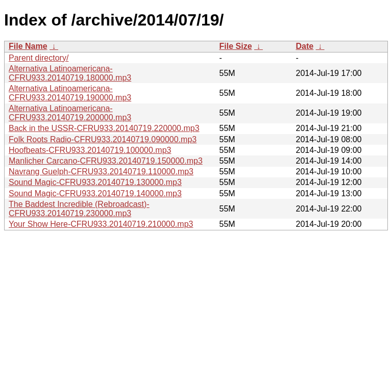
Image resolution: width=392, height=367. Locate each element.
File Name (28, 46)
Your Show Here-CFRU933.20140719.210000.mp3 (101, 224)
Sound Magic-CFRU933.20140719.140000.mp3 (95, 193)
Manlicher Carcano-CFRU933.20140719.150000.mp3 (106, 160)
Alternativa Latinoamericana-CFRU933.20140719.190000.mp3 (70, 93)
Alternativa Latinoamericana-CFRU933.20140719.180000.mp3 (70, 73)
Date (305, 46)
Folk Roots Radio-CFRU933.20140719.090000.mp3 (103, 139)
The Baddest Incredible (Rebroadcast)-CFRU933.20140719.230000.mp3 (79, 209)
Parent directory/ (38, 58)
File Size (235, 46)
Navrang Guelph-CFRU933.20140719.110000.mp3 (101, 171)
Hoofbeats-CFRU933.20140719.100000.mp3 (90, 150)
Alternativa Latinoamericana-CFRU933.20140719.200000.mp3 (70, 113)
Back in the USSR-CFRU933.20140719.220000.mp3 (104, 128)
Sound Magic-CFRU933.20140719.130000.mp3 (95, 182)
